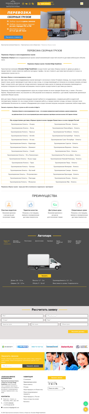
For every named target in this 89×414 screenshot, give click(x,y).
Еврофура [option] (50, 241)
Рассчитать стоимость (13, 37)
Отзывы (26, 387)
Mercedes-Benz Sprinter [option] (16, 241)
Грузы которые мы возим (31, 399)
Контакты (26, 401)
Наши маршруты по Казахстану (33, 389)
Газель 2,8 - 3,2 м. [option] (6, 241)
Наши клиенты (28, 384)
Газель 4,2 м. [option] (69, 241)
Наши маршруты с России (31, 396)
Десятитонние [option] (39, 241)
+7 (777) (48, 4)
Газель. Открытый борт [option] (59, 242)
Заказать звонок (56, 378)
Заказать (44, 276)
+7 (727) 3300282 (8, 403)
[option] (44, 23)
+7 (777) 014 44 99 (8, 405)
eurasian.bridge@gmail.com (11, 407)
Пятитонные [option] (28, 241)
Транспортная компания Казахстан (10, 45)
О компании (27, 379)
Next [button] (86, 347)
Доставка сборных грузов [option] (78, 242)
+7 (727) (47, 2)
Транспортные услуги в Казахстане (30, 45)
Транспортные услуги (30, 382)
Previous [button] (3, 347)
